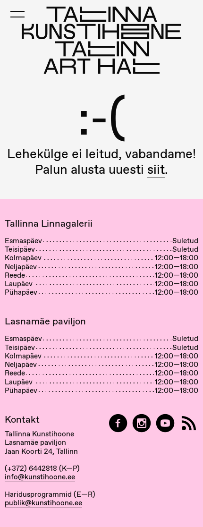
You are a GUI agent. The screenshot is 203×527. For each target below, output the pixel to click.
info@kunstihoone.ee (40, 477)
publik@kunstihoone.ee (43, 503)
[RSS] (188, 423)
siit (156, 169)
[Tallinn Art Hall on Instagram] (141, 423)
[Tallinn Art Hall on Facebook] (118, 423)
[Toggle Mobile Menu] (17, 14)
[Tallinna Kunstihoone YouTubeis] (165, 423)
